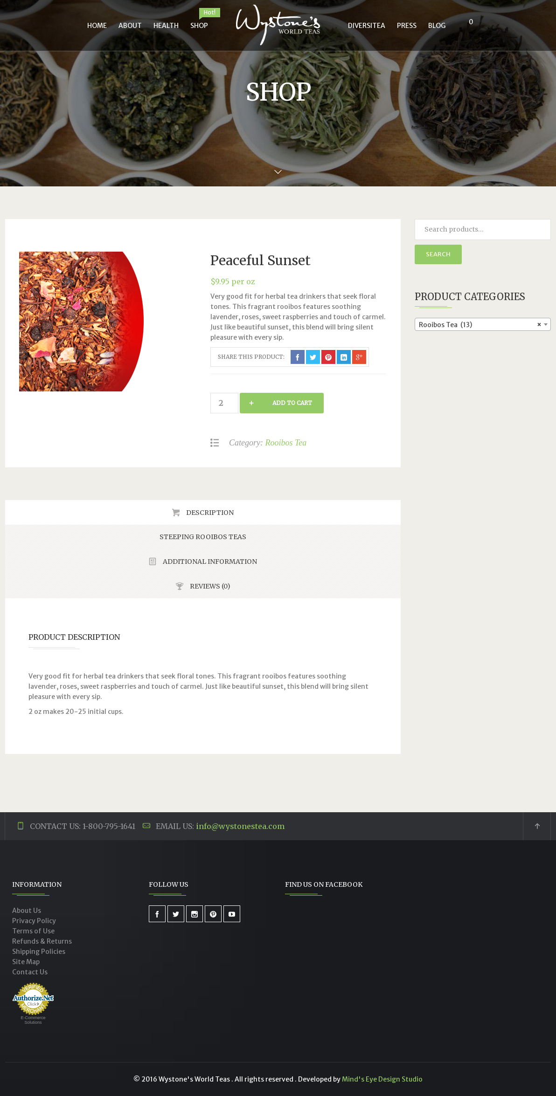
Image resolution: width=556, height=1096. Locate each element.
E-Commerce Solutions (33, 1020)
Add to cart (292, 402)
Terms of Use (33, 931)
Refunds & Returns (42, 941)
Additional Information (209, 561)
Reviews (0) (209, 586)
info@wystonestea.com (240, 826)
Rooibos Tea (285, 442)
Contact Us (30, 972)
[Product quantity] (224, 403)
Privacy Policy (34, 921)
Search (438, 254)
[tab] (203, 512)
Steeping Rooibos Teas (203, 537)
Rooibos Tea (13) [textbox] (480, 324)
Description (209, 512)
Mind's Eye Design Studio (382, 1079)
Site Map (26, 962)
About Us (26, 910)
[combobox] (483, 324)
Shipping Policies (38, 951)
